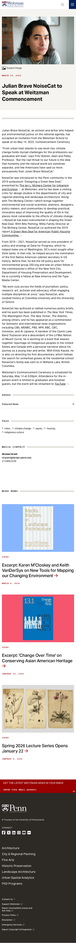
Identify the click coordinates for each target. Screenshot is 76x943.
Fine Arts (8, 860)
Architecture (10, 848)
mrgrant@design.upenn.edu (16, 457)
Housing (51, 428)
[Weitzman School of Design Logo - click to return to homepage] (13, 4)
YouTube (60, 384)
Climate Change (23, 428)
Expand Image (12, 68)
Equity (39, 428)
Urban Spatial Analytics (18, 877)
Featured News (10, 404)
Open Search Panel (62, 4)
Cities (7, 428)
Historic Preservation (16, 866)
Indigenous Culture (14, 432)
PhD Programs (12, 883)
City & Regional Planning (18, 854)
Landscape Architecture (18, 872)
